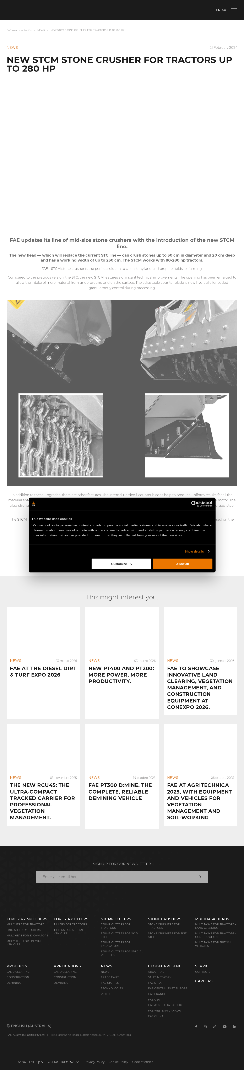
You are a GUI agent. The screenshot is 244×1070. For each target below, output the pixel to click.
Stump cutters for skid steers (119, 928)
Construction (18, 970)
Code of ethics (142, 1055)
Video (105, 987)
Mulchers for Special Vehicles (24, 936)
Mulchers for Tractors (25, 917)
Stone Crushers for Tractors (164, 919)
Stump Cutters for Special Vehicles (122, 946)
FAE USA (154, 993)
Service (203, 959)
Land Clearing (65, 965)
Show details (194, 551)
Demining (14, 976)
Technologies (112, 981)
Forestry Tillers (71, 912)
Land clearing (18, 965)
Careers (204, 974)
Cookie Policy (118, 1055)
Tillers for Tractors (70, 917)
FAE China (156, 1009)
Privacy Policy (94, 1055)
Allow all (182, 564)
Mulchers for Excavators (27, 928)
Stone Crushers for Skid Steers (167, 928)
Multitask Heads (212, 912)
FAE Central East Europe (168, 981)
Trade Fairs (110, 970)
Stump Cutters (116, 912)
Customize (121, 564)
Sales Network (160, 970)
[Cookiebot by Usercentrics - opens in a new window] (194, 504)
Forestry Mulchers (27, 912)
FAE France (157, 987)
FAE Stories (110, 976)
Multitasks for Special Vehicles (213, 937)
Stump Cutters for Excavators (116, 937)
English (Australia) (29, 1019)
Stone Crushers (164, 912)
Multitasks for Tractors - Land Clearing (215, 919)
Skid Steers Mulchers (23, 923)
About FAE (156, 965)
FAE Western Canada (164, 1003)
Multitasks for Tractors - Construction (215, 928)
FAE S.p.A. (155, 976)
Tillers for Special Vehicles (69, 925)
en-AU (221, 10)
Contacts (202, 965)
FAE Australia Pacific (19, 30)
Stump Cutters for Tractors (116, 919)
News (41, 30)
